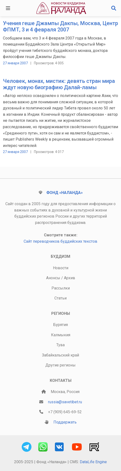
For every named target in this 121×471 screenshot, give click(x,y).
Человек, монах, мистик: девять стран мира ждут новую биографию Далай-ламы (59, 84)
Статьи (60, 298)
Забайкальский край (60, 355)
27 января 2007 (15, 63)
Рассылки (60, 288)
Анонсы (53, 278)
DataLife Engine (93, 462)
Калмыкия (60, 335)
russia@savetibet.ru (65, 402)
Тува (60, 345)
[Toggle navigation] (8, 8)
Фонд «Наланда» (64, 192)
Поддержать (65, 422)
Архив (69, 278)
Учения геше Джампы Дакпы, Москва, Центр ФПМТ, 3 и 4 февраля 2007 (60, 26)
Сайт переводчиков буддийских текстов (60, 241)
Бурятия (60, 324)
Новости (60, 268)
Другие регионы (60, 365)
